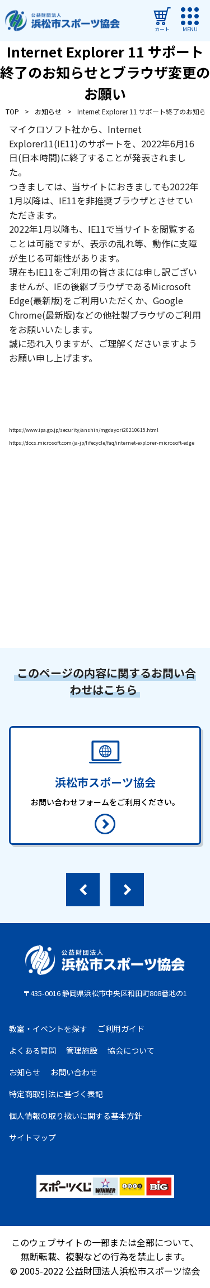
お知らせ (24, 1072)
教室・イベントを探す (48, 1028)
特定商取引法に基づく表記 (56, 1093)
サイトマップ (32, 1137)
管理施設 (81, 1050)
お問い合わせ (73, 1072)
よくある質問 (32, 1050)
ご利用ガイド (120, 1028)
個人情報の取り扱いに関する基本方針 (75, 1115)
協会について (131, 1050)
